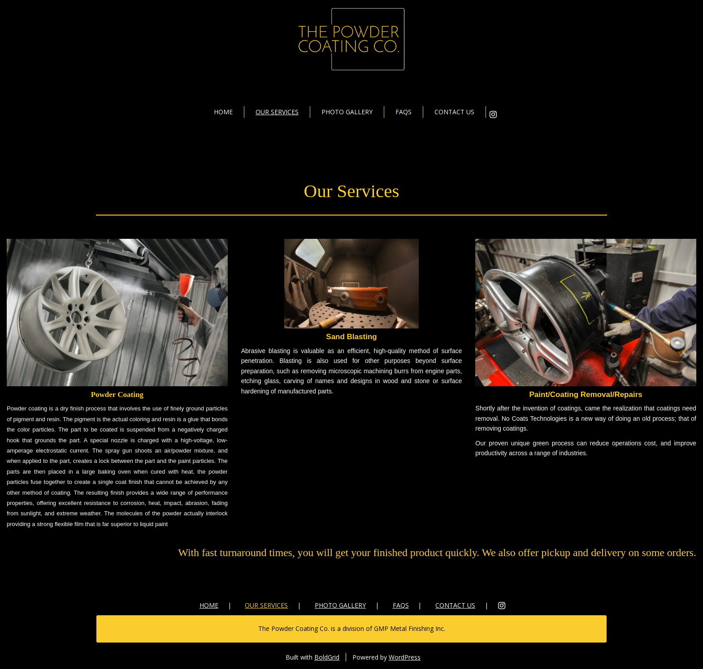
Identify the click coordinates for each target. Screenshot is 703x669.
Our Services (277, 112)
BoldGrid (326, 657)
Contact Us (454, 112)
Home (223, 112)
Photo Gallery (347, 112)
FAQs (403, 112)
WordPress (405, 657)
